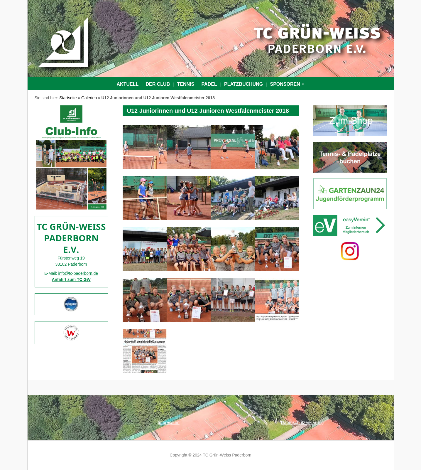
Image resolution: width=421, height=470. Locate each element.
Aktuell (128, 84)
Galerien (89, 97)
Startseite (68, 97)
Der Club (158, 84)
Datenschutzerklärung (302, 422)
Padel (209, 84)
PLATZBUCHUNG (243, 84)
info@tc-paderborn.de (78, 273)
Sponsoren (285, 84)
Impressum (169, 422)
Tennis (186, 84)
